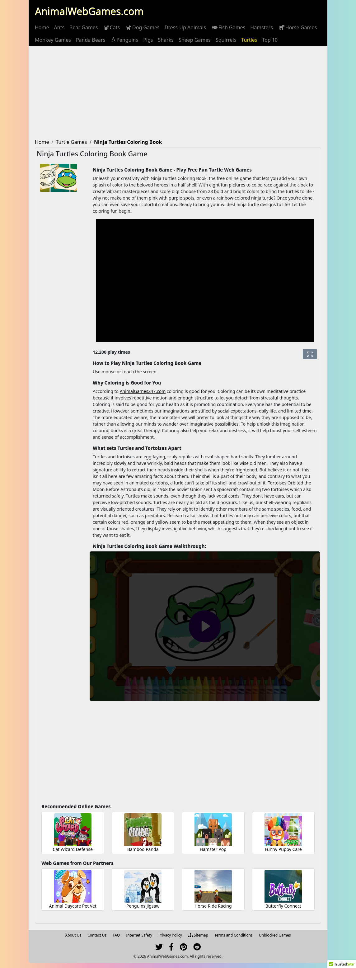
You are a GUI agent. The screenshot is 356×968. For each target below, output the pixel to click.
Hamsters (261, 27)
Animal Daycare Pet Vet (72, 906)
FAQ (116, 935)
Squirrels (226, 39)
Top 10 (270, 39)
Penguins (124, 39)
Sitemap (198, 935)
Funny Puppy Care (283, 849)
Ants (59, 27)
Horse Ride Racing (213, 906)
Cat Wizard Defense (73, 849)
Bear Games (83, 27)
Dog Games (142, 27)
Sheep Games (195, 39)
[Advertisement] (178, 92)
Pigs (148, 39)
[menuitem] (42, 27)
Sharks (165, 39)
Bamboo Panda (143, 849)
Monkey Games (53, 39)
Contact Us (96, 935)
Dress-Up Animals (185, 27)
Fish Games (228, 27)
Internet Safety (139, 935)
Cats (111, 27)
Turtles (249, 39)
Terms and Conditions (233, 935)
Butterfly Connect (283, 906)
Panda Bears (90, 39)
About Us (73, 935)
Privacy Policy (170, 935)
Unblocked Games (275, 935)
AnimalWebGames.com (89, 11)
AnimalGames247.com (143, 391)
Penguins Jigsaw (143, 906)
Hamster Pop (213, 849)
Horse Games (297, 27)
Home (42, 27)
